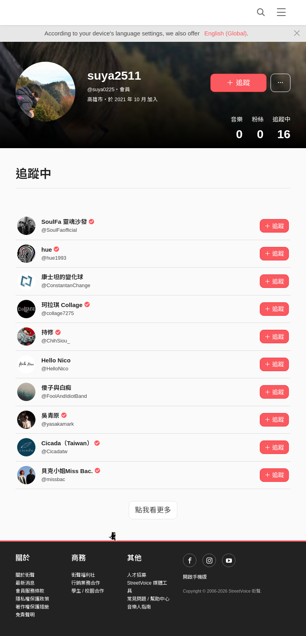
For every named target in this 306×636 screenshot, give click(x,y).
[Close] (297, 33)
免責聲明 (25, 615)
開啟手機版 (195, 577)
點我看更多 (153, 510)
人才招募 (136, 575)
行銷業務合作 (85, 583)
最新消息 (25, 583)
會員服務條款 (30, 591)
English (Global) (225, 33)
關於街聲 (25, 575)
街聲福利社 (83, 575)
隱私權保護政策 (32, 599)
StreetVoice (48, 12)
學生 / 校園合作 (87, 591)
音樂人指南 (139, 607)
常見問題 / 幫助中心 (148, 599)
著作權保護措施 (32, 607)
